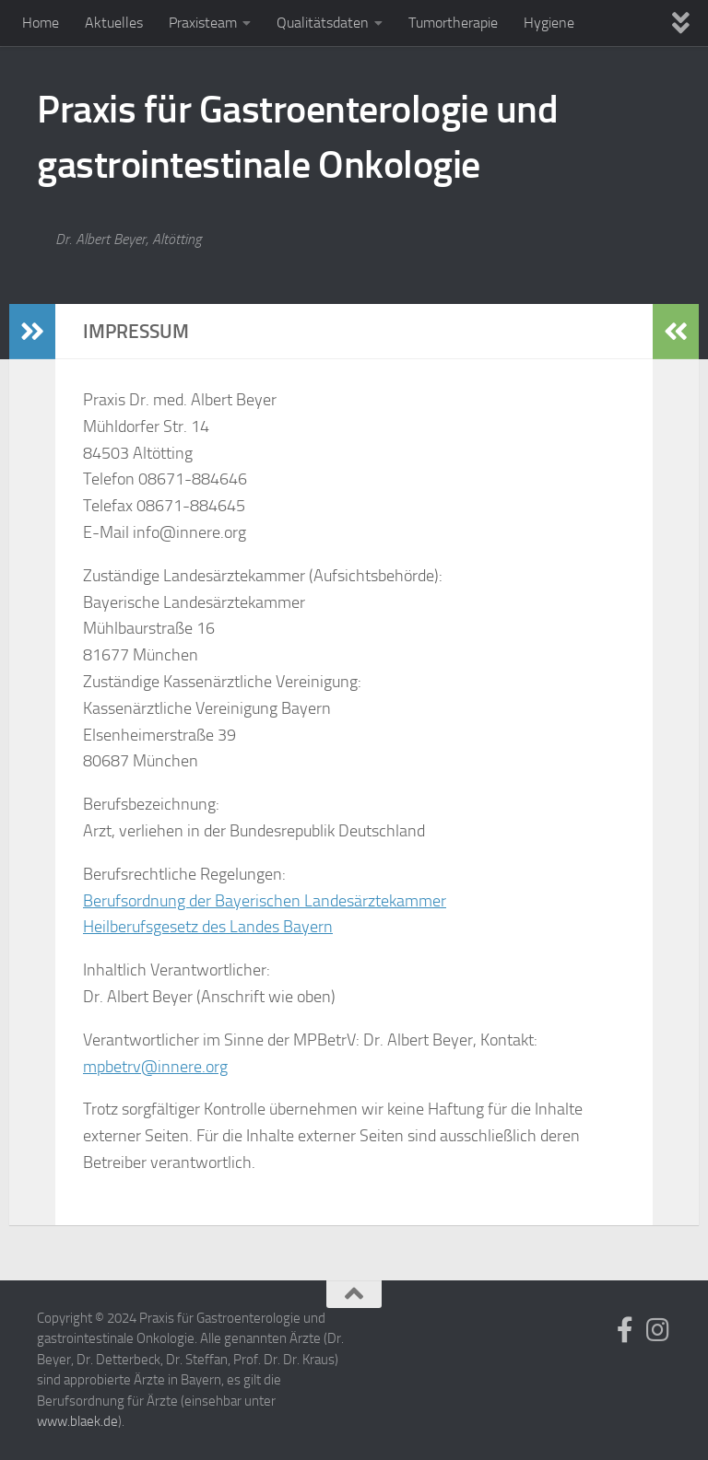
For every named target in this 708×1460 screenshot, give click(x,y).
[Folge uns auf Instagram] (658, 1330)
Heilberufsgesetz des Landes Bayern (208, 927)
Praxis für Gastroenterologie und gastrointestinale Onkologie (297, 137)
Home (40, 22)
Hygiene (549, 22)
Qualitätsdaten (323, 22)
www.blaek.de (77, 1421)
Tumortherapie (453, 22)
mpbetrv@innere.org (155, 1067)
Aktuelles (114, 22)
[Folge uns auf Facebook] (625, 1330)
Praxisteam (203, 22)
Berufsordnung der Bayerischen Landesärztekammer (264, 901)
